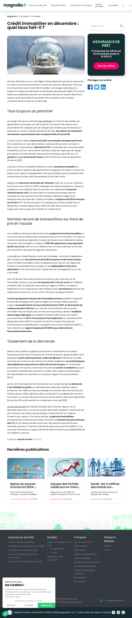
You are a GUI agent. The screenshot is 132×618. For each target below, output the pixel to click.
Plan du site (79, 581)
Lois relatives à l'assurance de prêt (25, 561)
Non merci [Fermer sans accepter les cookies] (11, 605)
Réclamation (80, 577)
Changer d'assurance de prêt (22, 550)
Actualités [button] (113, 5)
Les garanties (56, 548)
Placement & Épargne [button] (81, 5)
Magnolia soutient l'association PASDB (29, 612)
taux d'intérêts (45, 121)
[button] (5, 614)
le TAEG (19, 157)
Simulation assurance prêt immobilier (26, 546)
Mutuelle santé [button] (58, 5)
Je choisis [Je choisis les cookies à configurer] (29, 605)
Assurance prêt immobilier (21, 542)
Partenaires (79, 550)
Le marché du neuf (16, 406)
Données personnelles (85, 566)
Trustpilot (106, 612)
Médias (107, 545)
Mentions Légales (82, 558)
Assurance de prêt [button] (38, 5)
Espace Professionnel (84, 554)
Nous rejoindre (81, 546)
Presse (107, 549)
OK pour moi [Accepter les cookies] (46, 605)
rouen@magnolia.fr (114, 600)
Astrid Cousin (24, 439)
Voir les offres (106, 66)
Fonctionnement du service (87, 562)
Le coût (53, 552)
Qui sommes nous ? (83, 542)
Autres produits (99, 5)
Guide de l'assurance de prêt (59, 544)
